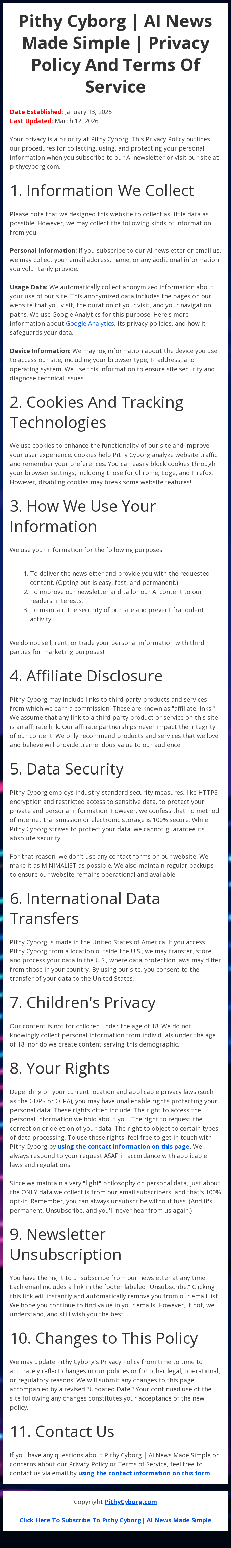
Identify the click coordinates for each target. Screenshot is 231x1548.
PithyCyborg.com (131, 1502)
